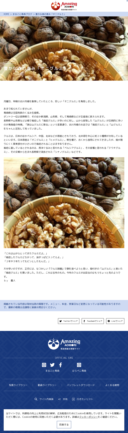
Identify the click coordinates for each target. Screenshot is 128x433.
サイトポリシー (75, 424)
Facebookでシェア (92, 321)
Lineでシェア (115, 321)
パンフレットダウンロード (81, 385)
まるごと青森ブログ (22, 14)
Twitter (52, 365)
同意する (64, 424)
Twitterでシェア (69, 321)
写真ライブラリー (18, 385)
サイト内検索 (44, 399)
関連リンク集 (95, 424)
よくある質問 (112, 385)
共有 (63, 399)
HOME (6, 14)
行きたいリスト (82, 399)
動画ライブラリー (47, 385)
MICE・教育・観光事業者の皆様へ (44, 424)
